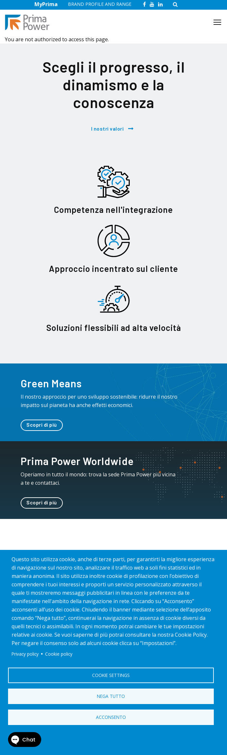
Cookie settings (111, 675)
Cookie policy (58, 654)
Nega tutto (111, 696)
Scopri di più (41, 425)
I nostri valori (107, 128)
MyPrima (46, 4)
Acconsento (111, 717)
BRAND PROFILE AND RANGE (99, 4)
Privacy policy (25, 654)
